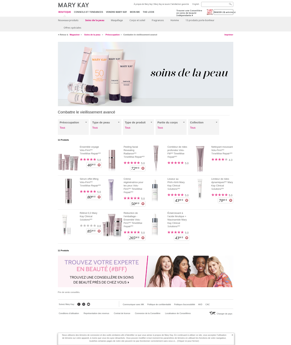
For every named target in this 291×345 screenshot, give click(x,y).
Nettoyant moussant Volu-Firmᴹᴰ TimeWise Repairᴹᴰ (222, 150)
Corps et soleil (137, 20)
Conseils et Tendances (88, 12)
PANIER (223, 12)
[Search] (217, 4)
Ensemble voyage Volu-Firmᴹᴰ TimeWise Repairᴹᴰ (90, 150)
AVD (200, 304)
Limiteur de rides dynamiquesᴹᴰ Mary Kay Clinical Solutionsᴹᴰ (222, 184)
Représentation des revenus (96, 313)
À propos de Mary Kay (143, 4)
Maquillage (117, 20)
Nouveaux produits (68, 20)
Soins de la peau (94, 20)
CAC (207, 304)
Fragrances (158, 20)
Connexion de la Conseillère (148, 313)
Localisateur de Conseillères (178, 313)
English (195, 4)
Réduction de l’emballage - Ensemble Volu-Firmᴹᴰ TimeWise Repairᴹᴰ (133, 220)
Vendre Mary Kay (116, 12)
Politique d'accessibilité (184, 304)
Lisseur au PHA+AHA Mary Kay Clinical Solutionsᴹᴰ (176, 184)
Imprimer (228, 35)
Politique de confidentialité (159, 304)
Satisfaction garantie (180, 4)
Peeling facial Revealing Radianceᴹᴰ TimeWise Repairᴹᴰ (134, 151)
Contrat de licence (122, 313)
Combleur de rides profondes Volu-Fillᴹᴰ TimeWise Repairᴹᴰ (177, 151)
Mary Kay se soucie (162, 4)
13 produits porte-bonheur (200, 20)
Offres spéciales (72, 27)
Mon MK (135, 12)
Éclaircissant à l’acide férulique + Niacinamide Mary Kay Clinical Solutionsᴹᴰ (177, 220)
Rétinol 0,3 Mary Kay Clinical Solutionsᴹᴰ (88, 216)
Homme (175, 20)
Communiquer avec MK (133, 304)
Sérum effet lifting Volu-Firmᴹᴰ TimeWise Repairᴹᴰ (90, 182)
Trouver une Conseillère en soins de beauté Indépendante (189, 12)
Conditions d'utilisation (69, 313)
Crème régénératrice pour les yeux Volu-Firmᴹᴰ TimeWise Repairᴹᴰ (133, 186)
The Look (148, 12)
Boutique (64, 12)
